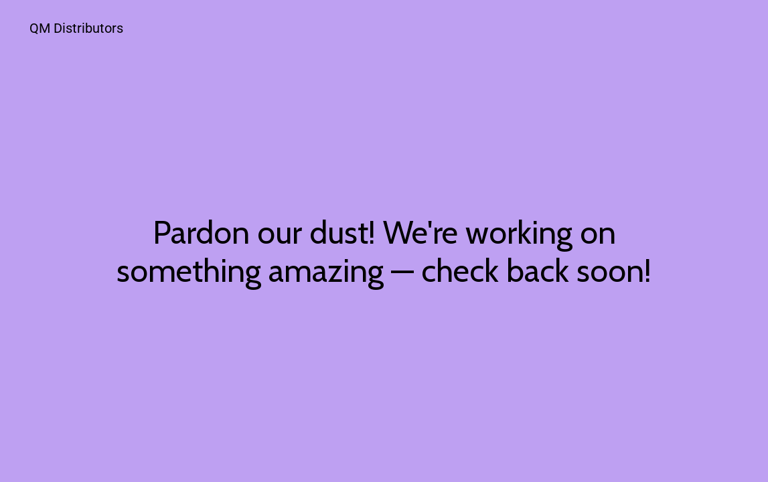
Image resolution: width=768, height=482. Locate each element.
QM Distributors (76, 28)
